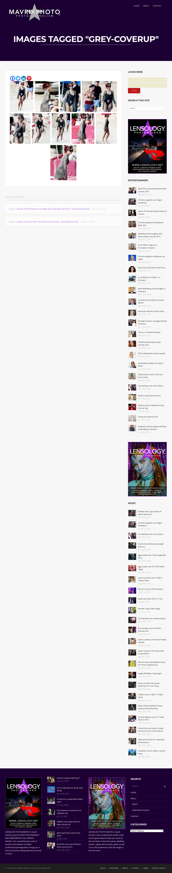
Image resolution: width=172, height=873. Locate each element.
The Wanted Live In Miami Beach (152, 618)
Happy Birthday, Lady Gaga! (149, 673)
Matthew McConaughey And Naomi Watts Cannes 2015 (150, 235)
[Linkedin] (23, 78)
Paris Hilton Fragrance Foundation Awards (147, 246)
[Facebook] (12, 78)
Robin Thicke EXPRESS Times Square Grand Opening (150, 707)
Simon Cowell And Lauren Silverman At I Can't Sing (149, 684)
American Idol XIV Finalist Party (151, 311)
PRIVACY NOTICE (158, 868)
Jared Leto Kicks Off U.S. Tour (150, 598)
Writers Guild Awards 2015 (149, 395)
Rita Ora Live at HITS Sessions (150, 589)
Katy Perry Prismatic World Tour (151, 267)
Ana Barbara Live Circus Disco (150, 385)
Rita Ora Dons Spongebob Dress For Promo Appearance (151, 663)
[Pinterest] (29, 78)
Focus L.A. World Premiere (149, 332)
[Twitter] (18, 78)
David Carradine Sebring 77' (68, 778)
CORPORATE (114, 868)
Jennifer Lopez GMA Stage (149, 608)
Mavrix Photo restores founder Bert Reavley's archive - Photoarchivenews (53, 209)
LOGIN (137, 6)
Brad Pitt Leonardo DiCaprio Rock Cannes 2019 (69, 845)
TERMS (145, 868)
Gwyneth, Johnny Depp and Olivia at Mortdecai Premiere (152, 428)
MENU (146, 6)
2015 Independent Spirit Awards (151, 353)
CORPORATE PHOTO (140, 810)
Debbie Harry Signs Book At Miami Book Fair (149, 513)
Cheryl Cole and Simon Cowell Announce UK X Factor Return (150, 729)
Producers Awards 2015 (148, 416)
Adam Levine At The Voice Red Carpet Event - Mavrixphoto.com (48, 221)
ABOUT (135, 804)
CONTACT (157, 6)
